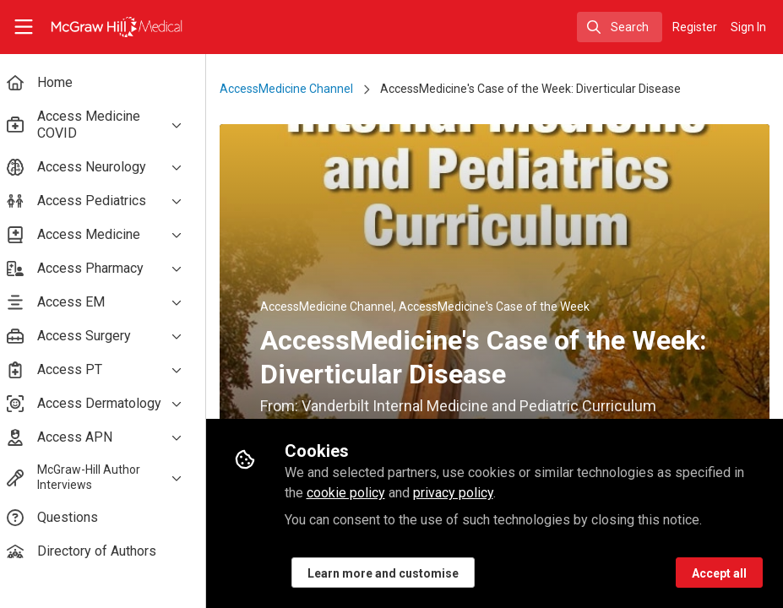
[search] (619, 27)
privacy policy (462, 493)
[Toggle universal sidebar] (23, 27)
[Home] (100, 27)
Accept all (719, 573)
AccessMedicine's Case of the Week (504, 306)
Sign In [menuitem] (748, 27)
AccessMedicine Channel (296, 88)
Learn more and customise (392, 573)
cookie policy (355, 493)
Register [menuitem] (694, 27)
